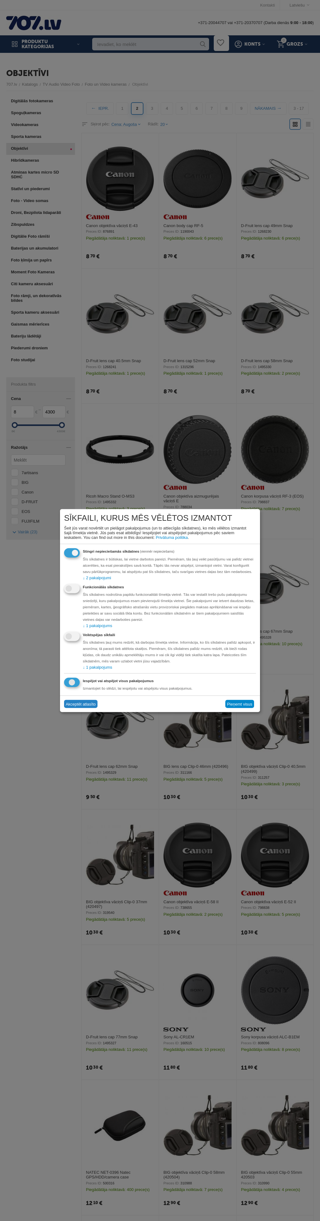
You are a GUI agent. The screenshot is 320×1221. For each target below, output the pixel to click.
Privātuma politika (172, 537)
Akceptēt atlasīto (81, 704)
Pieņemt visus (239, 704)
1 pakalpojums (97, 625)
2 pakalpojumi (97, 577)
